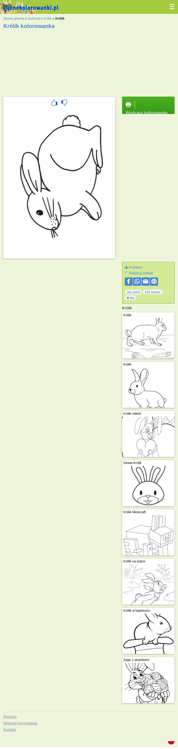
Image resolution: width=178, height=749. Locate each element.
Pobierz (136, 267)
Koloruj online (141, 273)
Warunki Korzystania (20, 723)
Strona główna (13, 18)
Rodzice (10, 717)
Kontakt (9, 730)
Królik (48, 18)
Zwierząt (34, 18)
